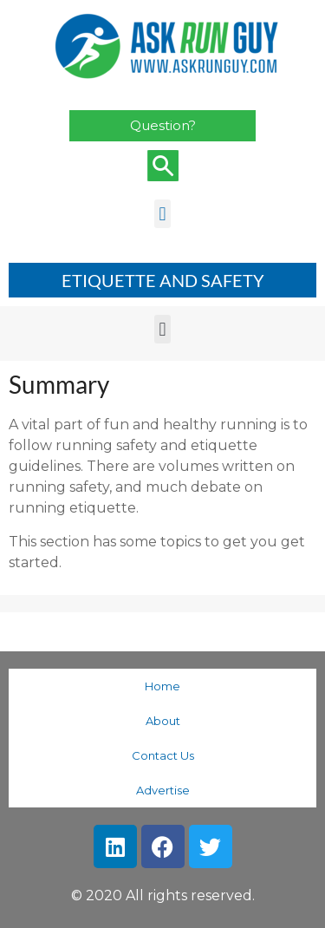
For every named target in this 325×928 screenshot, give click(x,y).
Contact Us (163, 755)
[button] (162, 213)
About (163, 721)
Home (162, 686)
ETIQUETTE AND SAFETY (163, 280)
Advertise (163, 790)
